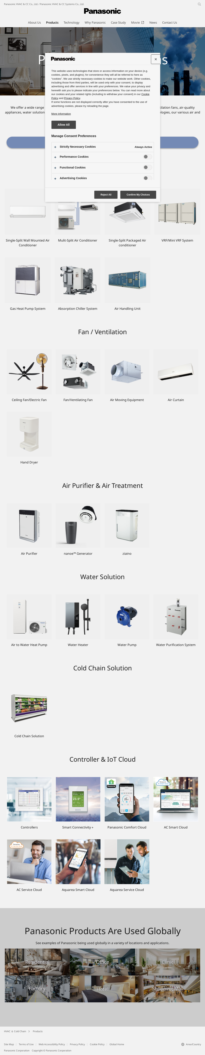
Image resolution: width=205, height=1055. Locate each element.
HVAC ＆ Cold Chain (15, 1031)
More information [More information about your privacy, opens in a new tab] (61, 113)
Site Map (9, 1044)
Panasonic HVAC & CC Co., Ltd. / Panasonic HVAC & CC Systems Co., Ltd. (44, 4)
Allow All (64, 124)
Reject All (105, 194)
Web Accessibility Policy (52, 1044)
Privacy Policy (77, 1044)
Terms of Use (26, 1044)
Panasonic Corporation (16, 1050)
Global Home (117, 1044)
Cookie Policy (97, 1044)
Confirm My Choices (138, 194)
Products (38, 1031)
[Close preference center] (155, 59)
